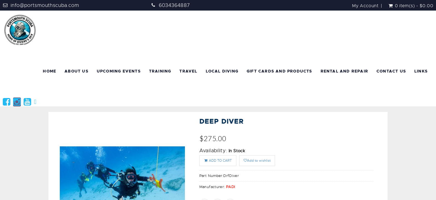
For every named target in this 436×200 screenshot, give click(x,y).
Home (49, 71)
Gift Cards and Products (279, 71)
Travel (188, 71)
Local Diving (222, 71)
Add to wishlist (257, 160)
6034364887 (174, 5)
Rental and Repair (344, 71)
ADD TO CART (218, 160)
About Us (76, 71)
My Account (365, 6)
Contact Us (391, 71)
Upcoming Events (119, 71)
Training (160, 71)
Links (421, 71)
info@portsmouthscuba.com (45, 5)
